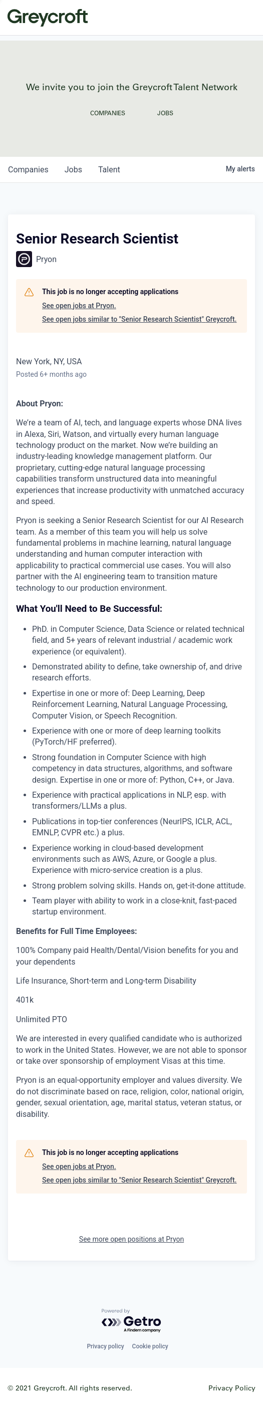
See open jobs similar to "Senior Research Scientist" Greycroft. (139, 319)
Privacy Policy (231, 1387)
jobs (73, 169)
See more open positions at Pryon (131, 1239)
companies (28, 169)
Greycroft (48, 17)
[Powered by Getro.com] (132, 1321)
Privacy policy (105, 1346)
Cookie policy (150, 1346)
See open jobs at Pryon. (79, 306)
